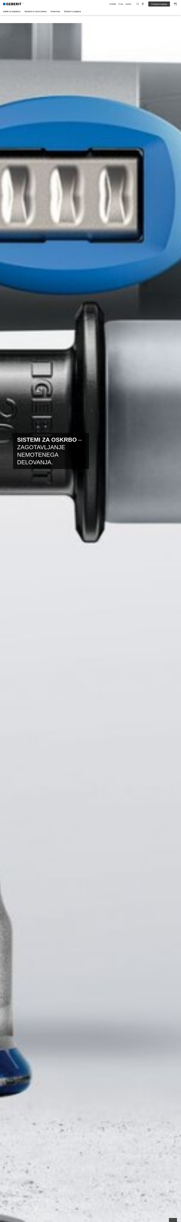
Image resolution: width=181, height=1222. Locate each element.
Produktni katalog (159, 4)
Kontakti (112, 4)
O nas (120, 4)
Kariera (128, 4)
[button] (137, 4)
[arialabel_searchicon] (137, 4)
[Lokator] (142, 4)
